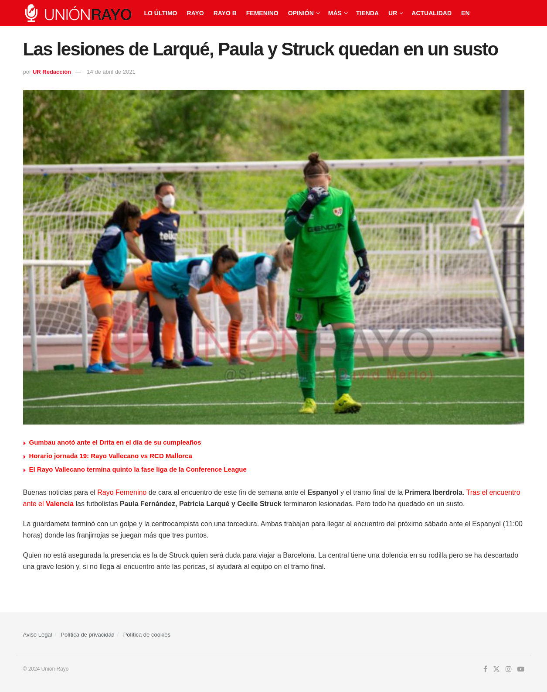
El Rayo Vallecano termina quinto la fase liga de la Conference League (138, 469)
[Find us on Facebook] (485, 669)
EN (465, 13)
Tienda (367, 13)
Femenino (262, 13)
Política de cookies (146, 634)
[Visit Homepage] (77, 13)
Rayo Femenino (121, 492)
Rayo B (225, 13)
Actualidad (431, 13)
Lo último (160, 13)
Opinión (301, 13)
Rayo (195, 13)
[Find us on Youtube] (520, 669)
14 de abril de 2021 (111, 72)
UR (392, 13)
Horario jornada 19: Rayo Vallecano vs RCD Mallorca (110, 455)
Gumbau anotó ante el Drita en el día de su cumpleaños (115, 442)
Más (335, 13)
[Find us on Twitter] (496, 669)
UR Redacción (52, 72)
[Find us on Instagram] (509, 669)
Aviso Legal (37, 634)
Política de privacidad (88, 634)
